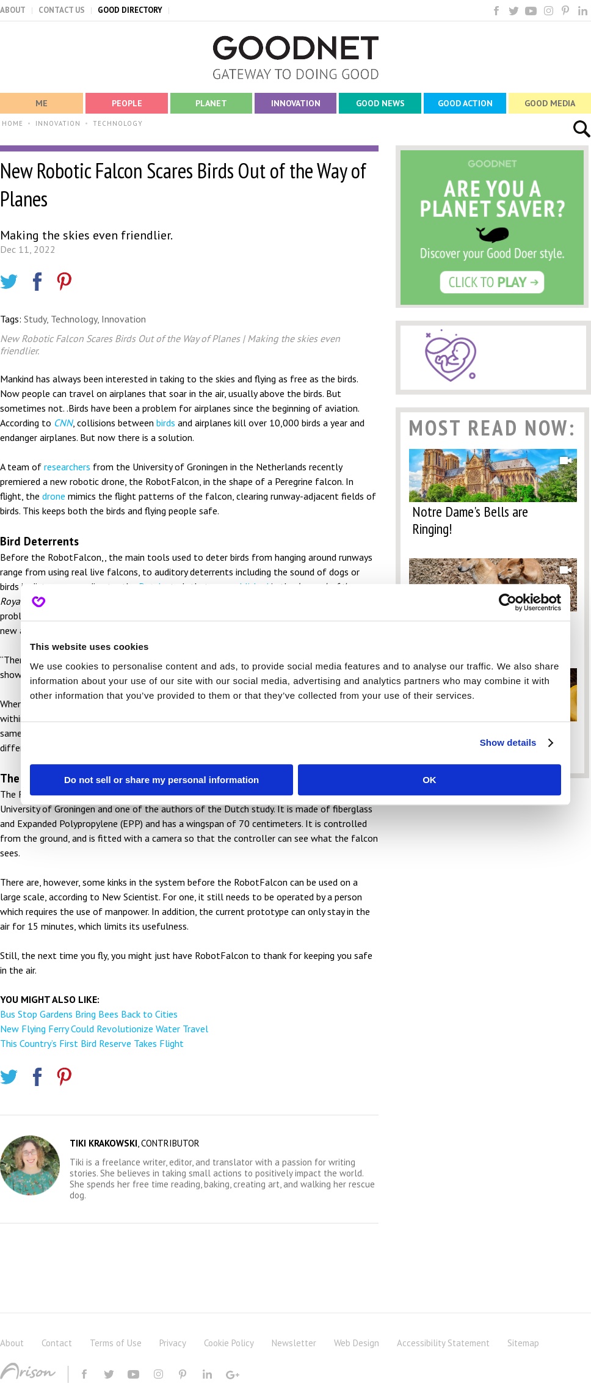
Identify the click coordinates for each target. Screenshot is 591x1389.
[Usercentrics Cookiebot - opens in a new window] (507, 602)
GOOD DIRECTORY (130, 10)
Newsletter (294, 1343)
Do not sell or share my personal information (161, 780)
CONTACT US (61, 10)
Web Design (356, 1343)
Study (35, 319)
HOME (12, 123)
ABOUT (13, 10)
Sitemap (523, 1343)
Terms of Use (116, 1343)
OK (429, 780)
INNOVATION (58, 123)
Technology (74, 319)
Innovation (123, 319)
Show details (508, 742)
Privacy (172, 1343)
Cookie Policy (229, 1343)
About (12, 1343)
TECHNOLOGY (118, 123)
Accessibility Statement (443, 1343)
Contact (57, 1343)
